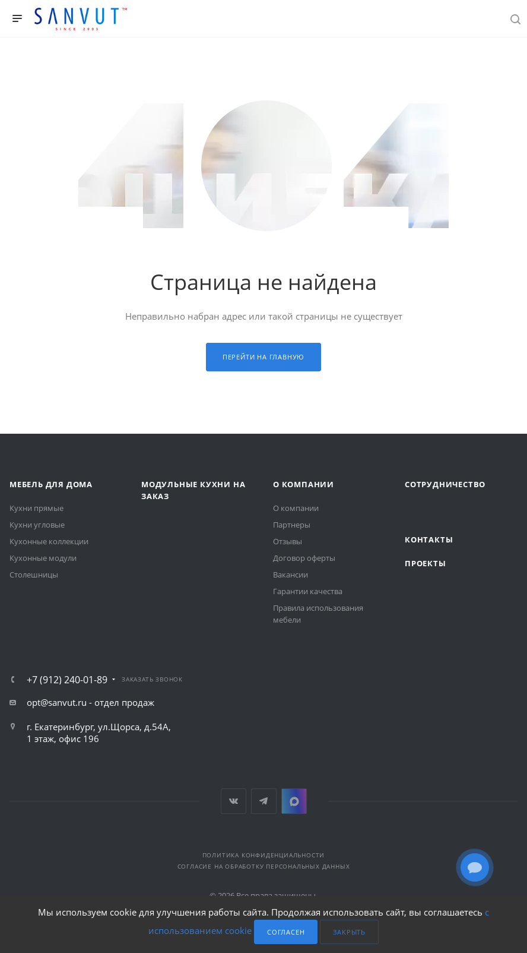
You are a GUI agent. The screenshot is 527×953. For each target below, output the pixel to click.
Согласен (285, 931)
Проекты (425, 563)
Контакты (429, 539)
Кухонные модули (43, 558)
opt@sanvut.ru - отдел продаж (90, 702)
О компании (303, 484)
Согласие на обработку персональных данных (263, 866)
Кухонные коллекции (48, 541)
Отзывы (287, 541)
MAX (294, 801)
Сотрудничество (445, 484)
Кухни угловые (37, 524)
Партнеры (291, 524)
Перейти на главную (263, 356)
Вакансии (290, 574)
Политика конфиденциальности (263, 855)
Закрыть (349, 931)
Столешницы (33, 574)
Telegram (264, 801)
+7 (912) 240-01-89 (67, 679)
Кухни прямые (36, 508)
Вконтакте (233, 801)
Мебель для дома (51, 484)
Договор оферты (304, 558)
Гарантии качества (307, 591)
